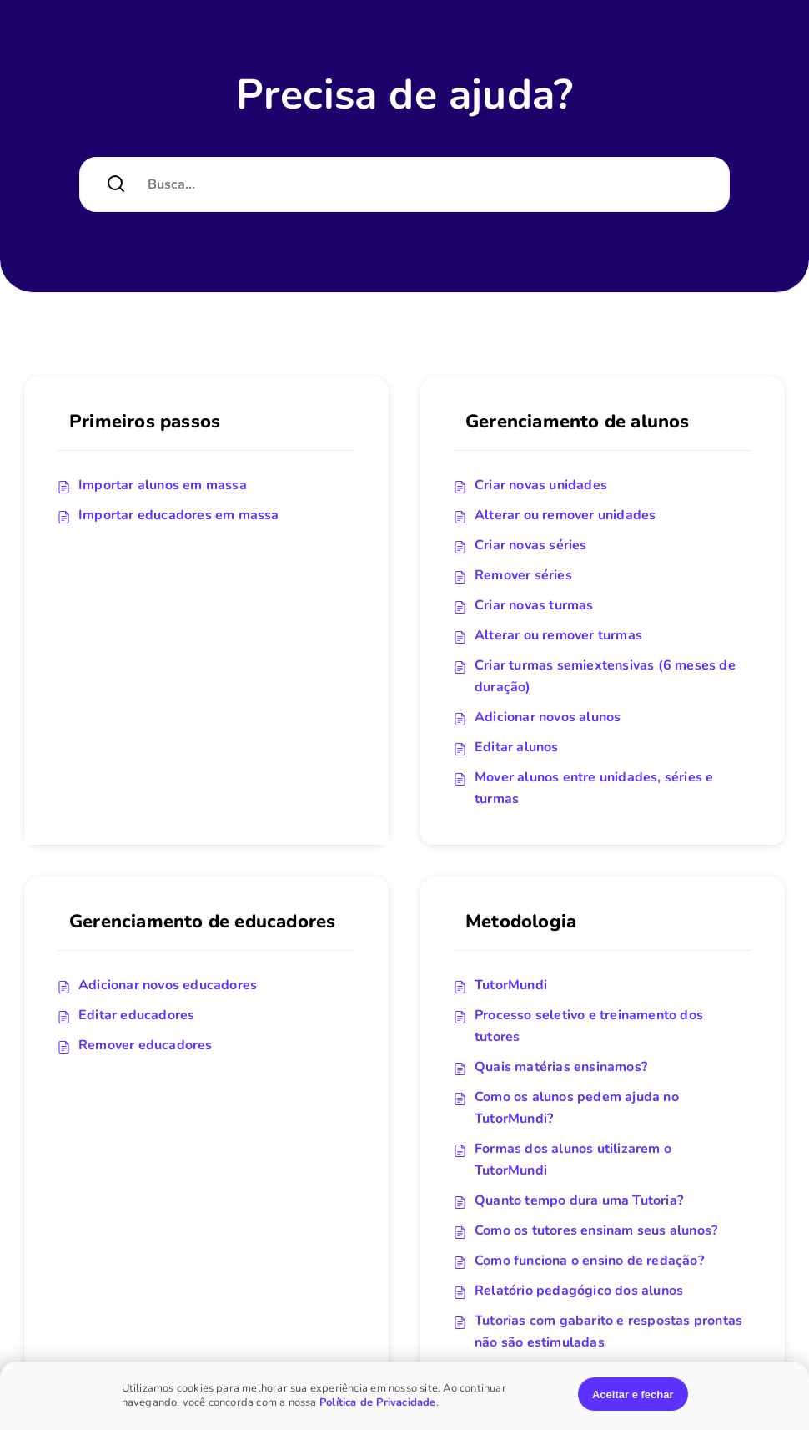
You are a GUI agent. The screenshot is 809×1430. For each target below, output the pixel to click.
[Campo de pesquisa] (425, 184)
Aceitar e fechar (633, 1394)
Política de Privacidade (377, 1402)
